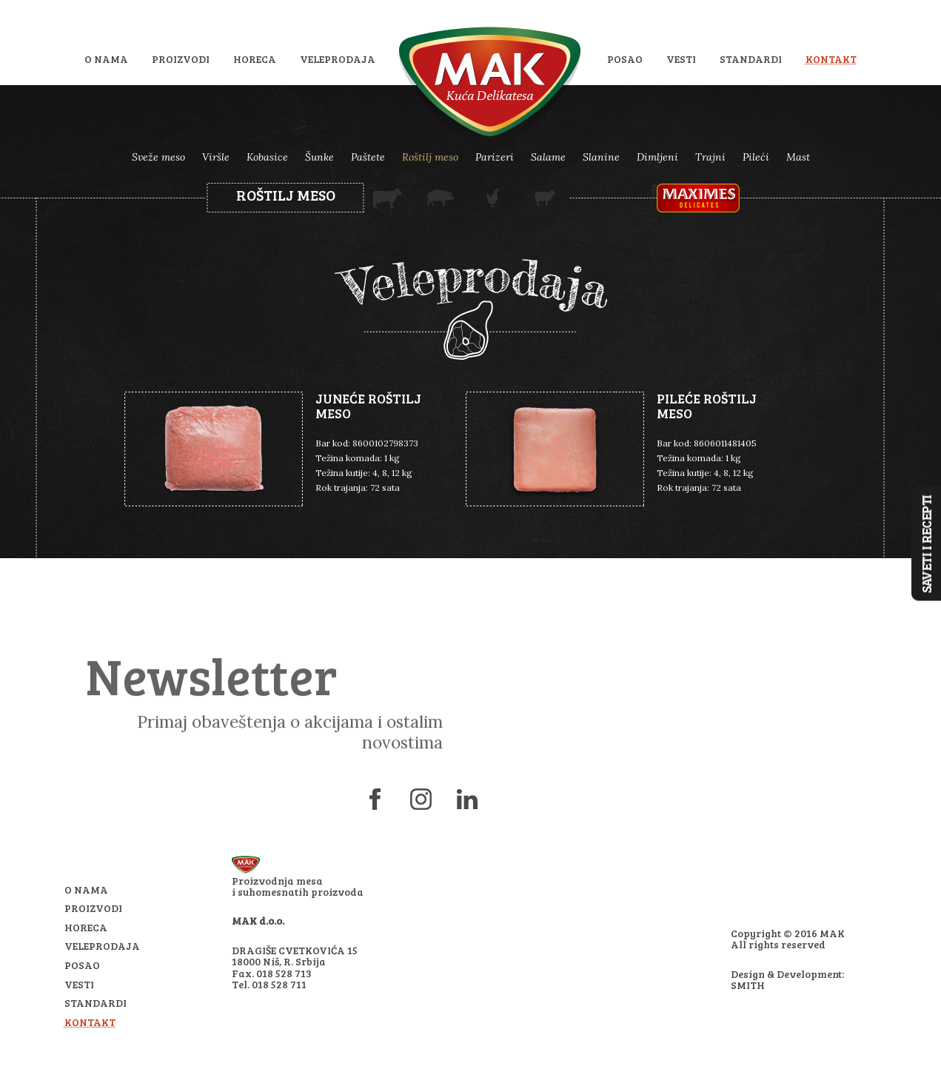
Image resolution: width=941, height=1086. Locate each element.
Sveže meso (158, 157)
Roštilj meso (430, 157)
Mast (798, 157)
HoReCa (254, 59)
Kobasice (267, 157)
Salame (548, 157)
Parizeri (494, 157)
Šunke (319, 157)
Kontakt (831, 59)
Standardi (751, 59)
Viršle (216, 157)
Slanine (601, 157)
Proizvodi (181, 59)
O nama (106, 59)
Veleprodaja (337, 59)
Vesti (681, 59)
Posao (625, 59)
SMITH (748, 985)
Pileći (756, 157)
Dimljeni (657, 157)
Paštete (368, 157)
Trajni (710, 157)
